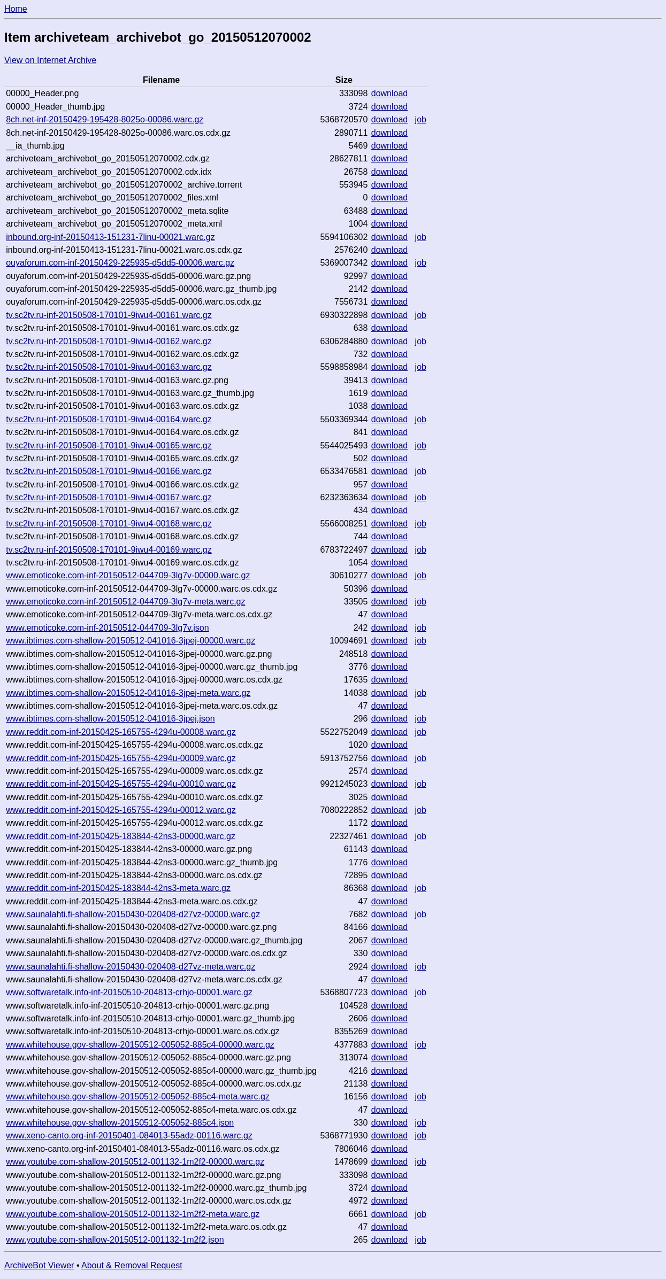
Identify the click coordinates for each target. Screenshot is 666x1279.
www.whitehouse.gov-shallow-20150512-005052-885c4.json (120, 1122)
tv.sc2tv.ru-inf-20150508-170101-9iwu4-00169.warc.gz (109, 549)
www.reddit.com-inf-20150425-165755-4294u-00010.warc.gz (121, 783)
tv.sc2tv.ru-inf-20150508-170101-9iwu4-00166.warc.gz (109, 471)
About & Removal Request (131, 1265)
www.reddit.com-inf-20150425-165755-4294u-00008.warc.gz (121, 732)
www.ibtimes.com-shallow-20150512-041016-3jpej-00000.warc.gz (130, 640)
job (420, 119)
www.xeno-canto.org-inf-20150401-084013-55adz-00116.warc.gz (129, 1135)
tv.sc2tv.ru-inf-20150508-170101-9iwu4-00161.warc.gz (109, 315)
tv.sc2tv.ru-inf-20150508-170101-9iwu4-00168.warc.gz (109, 523)
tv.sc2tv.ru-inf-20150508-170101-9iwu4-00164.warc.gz (109, 419)
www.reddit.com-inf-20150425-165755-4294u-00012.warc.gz (121, 810)
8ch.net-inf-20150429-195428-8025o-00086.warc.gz (104, 119)
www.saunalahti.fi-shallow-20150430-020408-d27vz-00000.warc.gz (133, 914)
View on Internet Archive (50, 60)
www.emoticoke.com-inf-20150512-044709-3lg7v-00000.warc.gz (128, 575)
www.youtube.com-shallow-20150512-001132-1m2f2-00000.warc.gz (135, 1161)
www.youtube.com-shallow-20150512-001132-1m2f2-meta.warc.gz (132, 1214)
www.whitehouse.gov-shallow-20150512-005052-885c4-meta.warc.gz (138, 1096)
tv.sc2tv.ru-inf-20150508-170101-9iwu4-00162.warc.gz (109, 341)
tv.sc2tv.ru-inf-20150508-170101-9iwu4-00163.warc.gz (109, 366)
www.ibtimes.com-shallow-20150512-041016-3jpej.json (110, 718)
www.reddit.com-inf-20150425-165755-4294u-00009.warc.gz (121, 758)
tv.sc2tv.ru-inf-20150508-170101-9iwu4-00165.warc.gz (109, 445)
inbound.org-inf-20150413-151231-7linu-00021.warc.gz (110, 237)
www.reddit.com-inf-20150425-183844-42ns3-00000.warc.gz (120, 836)
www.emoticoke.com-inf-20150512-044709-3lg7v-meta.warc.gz (125, 601)
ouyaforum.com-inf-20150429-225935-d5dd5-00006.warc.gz (120, 262)
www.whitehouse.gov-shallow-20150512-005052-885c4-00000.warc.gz (140, 1044)
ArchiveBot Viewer (39, 1265)
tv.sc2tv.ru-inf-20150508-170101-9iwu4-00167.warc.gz (109, 497)
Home (15, 8)
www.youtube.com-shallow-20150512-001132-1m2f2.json (115, 1239)
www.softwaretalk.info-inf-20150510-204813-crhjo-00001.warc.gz (129, 992)
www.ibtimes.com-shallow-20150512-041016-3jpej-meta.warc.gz (128, 692)
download (389, 93)
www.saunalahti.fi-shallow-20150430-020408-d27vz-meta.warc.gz (130, 966)
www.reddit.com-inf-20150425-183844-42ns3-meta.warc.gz (118, 888)
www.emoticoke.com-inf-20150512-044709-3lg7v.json (107, 627)
